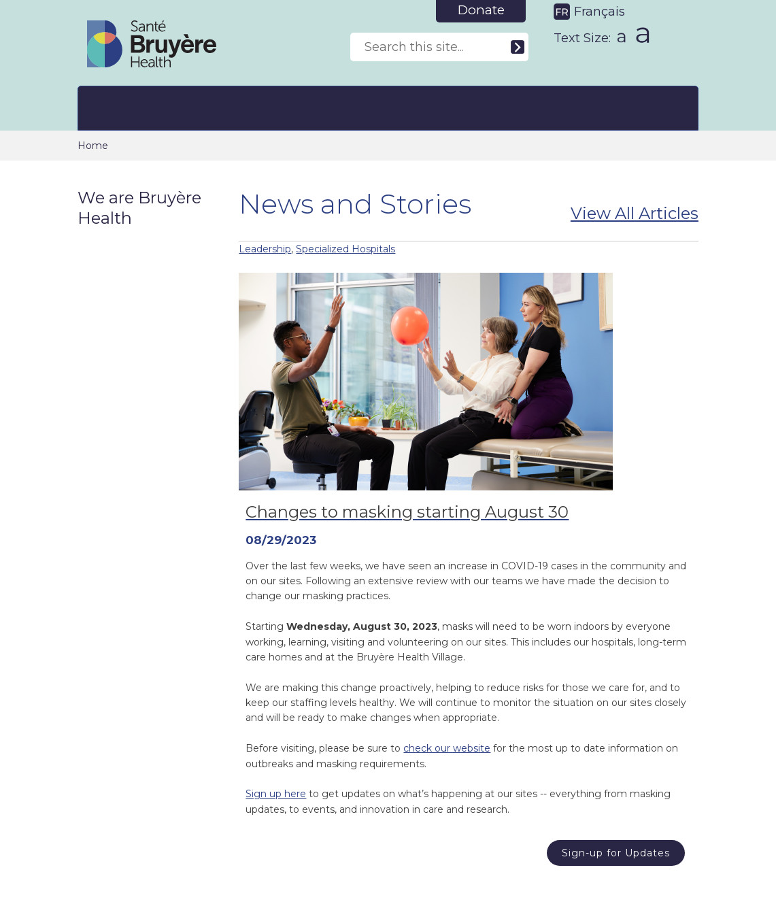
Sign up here (276, 794)
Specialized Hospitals (345, 249)
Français (599, 11)
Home (93, 145)
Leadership (265, 249)
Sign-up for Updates (616, 853)
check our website (446, 748)
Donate (481, 10)
